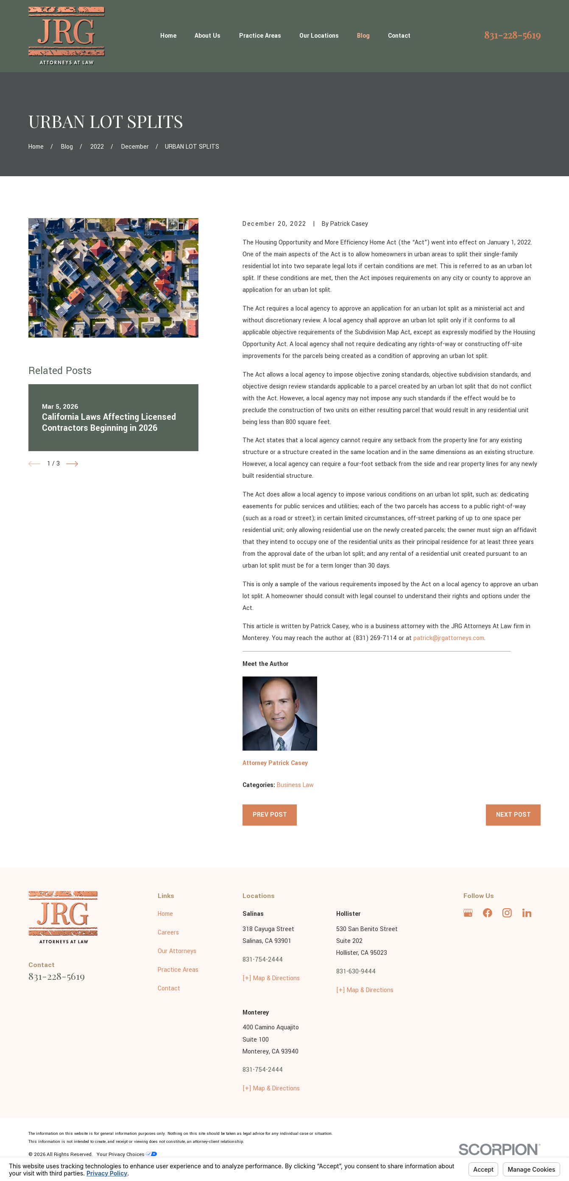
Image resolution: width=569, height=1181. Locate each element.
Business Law (295, 785)
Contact (169, 988)
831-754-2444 (263, 959)
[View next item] (72, 464)
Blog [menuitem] (363, 35)
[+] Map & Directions (271, 978)
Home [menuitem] (168, 35)
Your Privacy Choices (127, 1154)
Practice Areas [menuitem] (260, 35)
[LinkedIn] (527, 913)
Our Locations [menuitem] (319, 35)
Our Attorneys (177, 951)
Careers (168, 932)
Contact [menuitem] (399, 35)
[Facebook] (487, 913)
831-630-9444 (356, 971)
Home (165, 913)
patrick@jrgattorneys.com (448, 638)
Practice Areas (178, 969)
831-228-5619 (512, 34)
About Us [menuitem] (207, 35)
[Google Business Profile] (468, 913)
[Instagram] (507, 913)
